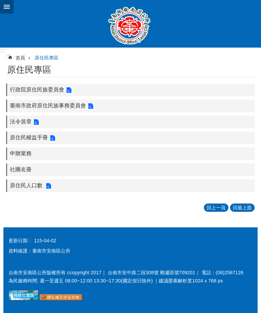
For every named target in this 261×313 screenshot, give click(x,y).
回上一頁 (216, 207)
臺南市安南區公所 (130, 24)
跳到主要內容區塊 (3, 3)
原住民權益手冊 (29, 137)
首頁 (20, 57)
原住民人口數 (27, 185)
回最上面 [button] (242, 207)
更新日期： (20, 240)
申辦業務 (21, 153)
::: (2, 50)
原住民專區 (46, 57)
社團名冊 (21, 169)
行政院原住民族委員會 (37, 89)
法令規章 (21, 121)
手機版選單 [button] (7, 7)
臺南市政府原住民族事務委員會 (48, 105)
